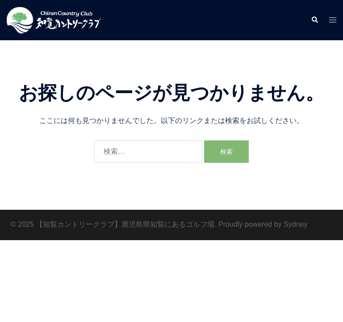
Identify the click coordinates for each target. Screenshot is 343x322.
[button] (314, 20)
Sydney (295, 224)
